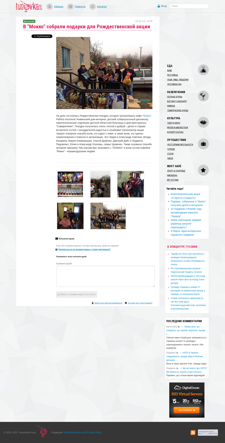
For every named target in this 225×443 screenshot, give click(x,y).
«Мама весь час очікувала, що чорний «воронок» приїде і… (185, 330)
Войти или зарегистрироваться (108, 303)
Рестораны (172, 75)
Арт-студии (172, 180)
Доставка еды (174, 84)
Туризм (171, 149)
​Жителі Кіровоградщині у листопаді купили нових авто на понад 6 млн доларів (188, 279)
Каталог (102, 6)
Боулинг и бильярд (177, 101)
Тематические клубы (177, 110)
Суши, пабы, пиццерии (177, 79)
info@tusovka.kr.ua (74, 432)
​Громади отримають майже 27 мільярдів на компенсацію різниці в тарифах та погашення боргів (188, 290)
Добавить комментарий (76, 294)
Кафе (169, 70)
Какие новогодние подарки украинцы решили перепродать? (186, 224)
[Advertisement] (191, 38)
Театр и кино (173, 123)
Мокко (146, 115)
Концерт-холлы (175, 132)
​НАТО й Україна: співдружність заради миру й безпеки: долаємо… (184, 356)
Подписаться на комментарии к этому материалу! (84, 249)
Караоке (171, 106)
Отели (170, 154)
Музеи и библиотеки (177, 127)
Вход (164, 6)
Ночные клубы (174, 97)
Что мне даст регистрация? (140, 303)
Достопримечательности (180, 144)
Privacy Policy (94, 432)
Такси (170, 158)
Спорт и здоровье (176, 171)
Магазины (172, 175)
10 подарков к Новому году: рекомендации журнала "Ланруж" (186, 212)
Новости (80, 6)
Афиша (58, 6)
